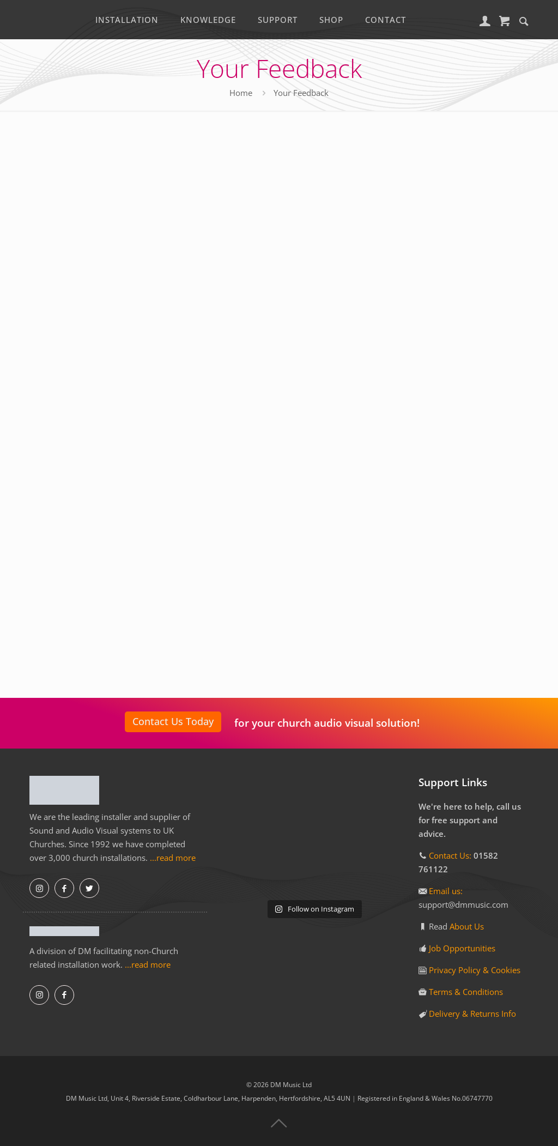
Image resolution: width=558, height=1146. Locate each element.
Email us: (446, 890)
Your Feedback (301, 92)
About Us (467, 926)
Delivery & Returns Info (472, 1013)
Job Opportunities (462, 948)
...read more (173, 857)
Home (240, 92)
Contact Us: (450, 855)
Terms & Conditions (466, 991)
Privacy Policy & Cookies (474, 969)
